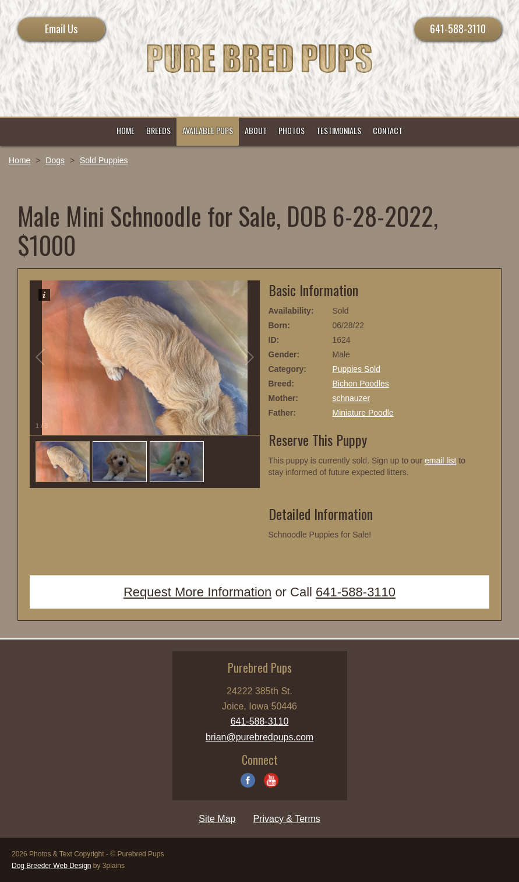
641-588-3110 (458, 28)
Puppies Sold (357, 369)
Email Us (61, 28)
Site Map (217, 819)
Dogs (55, 160)
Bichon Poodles (361, 383)
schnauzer (351, 398)
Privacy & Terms (286, 819)
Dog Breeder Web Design (51, 866)
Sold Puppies (104, 160)
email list (440, 460)
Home (19, 160)
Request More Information (197, 592)
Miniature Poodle (363, 412)
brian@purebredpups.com (259, 737)
